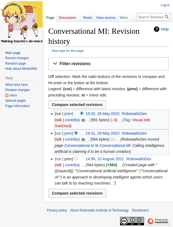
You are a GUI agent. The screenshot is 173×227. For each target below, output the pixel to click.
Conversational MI (115, 145)
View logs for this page (68, 50)
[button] (108, 64)
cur (58, 133)
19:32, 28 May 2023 (103, 113)
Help (165, 29)
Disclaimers (140, 210)
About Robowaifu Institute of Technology (99, 210)
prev (68, 113)
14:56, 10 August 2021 (105, 159)
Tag (127, 120)
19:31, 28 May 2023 (103, 133)
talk (59, 120)
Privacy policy (57, 210)
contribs (71, 120)
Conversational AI (79, 145)
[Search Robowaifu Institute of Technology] (153, 17)
